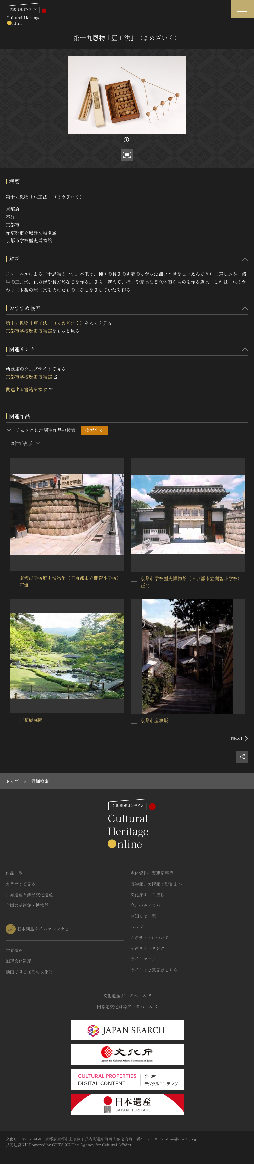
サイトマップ (143, 959)
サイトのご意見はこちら (154, 970)
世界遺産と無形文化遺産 (29, 894)
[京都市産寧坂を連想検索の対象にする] (134, 720)
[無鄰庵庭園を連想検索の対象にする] (13, 720)
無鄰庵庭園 (31, 720)
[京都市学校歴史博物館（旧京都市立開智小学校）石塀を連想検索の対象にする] (13, 578)
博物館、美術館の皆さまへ (156, 884)
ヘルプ (136, 927)
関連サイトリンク (147, 948)
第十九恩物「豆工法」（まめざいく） (45, 323)
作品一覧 (14, 873)
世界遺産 (14, 950)
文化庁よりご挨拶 (147, 894)
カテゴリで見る (21, 884)
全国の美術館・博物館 (27, 905)
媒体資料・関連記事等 (151, 873)
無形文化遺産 (18, 961)
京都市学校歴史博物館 (29, 330)
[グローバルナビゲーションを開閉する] (242, 9)
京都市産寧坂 (154, 720)
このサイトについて (149, 937)
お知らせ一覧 (143, 916)
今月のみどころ (145, 905)
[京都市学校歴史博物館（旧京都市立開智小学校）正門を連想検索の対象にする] (134, 578)
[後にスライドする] (239, 738)
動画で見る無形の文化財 (29, 972)
